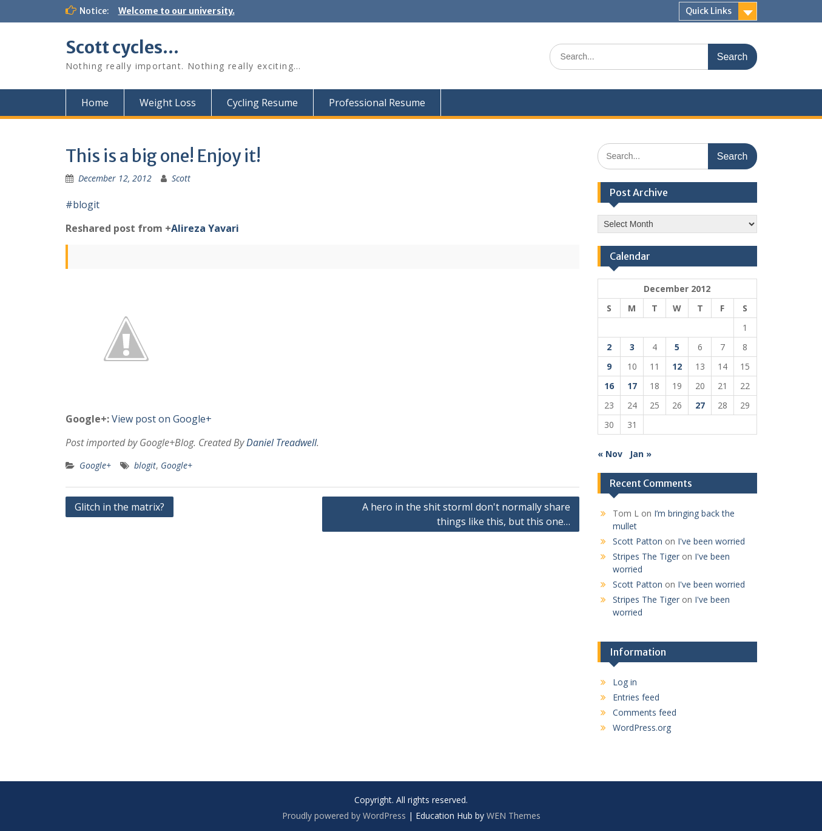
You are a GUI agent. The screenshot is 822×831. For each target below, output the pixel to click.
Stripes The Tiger (646, 556)
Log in (625, 682)
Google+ (95, 465)
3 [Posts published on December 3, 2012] (632, 347)
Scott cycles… (122, 47)
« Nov (610, 454)
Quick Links (709, 10)
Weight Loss (168, 102)
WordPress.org (642, 727)
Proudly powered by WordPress (344, 815)
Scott (181, 178)
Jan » (641, 454)
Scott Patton (637, 541)
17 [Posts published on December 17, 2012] (632, 386)
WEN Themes (514, 815)
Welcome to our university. (176, 10)
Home (95, 102)
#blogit (82, 204)
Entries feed (636, 697)
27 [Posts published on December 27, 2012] (700, 405)
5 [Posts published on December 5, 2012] (677, 347)
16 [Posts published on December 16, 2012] (609, 386)
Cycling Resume (262, 102)
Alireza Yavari (205, 228)
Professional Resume (377, 102)
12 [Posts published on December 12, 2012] (677, 366)
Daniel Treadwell (281, 442)
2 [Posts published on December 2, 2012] (609, 347)
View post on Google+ (162, 419)
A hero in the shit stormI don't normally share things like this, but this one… (466, 514)
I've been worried (711, 541)
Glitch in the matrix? (119, 507)
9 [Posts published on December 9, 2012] (609, 366)
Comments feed (644, 712)
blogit (145, 465)
